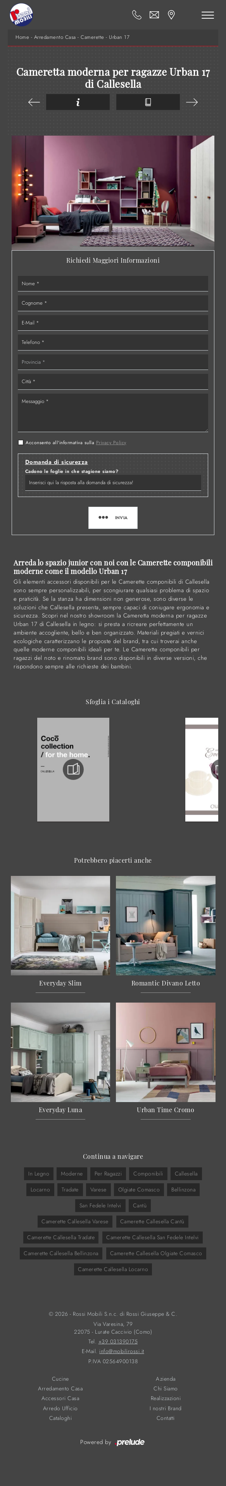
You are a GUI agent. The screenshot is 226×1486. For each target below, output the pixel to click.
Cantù (140, 1205)
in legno (38, 1173)
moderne (72, 1173)
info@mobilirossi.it (121, 1351)
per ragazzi (108, 1173)
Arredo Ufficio (60, 1408)
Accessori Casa (60, 1398)
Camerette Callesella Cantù (152, 1221)
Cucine (60, 1379)
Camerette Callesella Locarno (113, 1269)
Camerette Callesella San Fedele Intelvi (152, 1237)
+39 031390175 (118, 1341)
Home (22, 37)
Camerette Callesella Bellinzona (61, 1253)
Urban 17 (119, 37)
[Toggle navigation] (207, 14)
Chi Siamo (166, 1388)
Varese (98, 1189)
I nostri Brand (166, 1408)
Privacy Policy (111, 442)
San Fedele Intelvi (100, 1205)
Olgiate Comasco (139, 1189)
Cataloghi (60, 1418)
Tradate (70, 1189)
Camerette (92, 37)
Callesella (186, 1173)
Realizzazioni (166, 1398)
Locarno (40, 1189)
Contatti (166, 1418)
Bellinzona (183, 1189)
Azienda (166, 1379)
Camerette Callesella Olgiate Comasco (156, 1253)
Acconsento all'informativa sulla (76, 442)
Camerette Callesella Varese (75, 1221)
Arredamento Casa (55, 37)
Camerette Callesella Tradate (61, 1237)
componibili (148, 1173)
